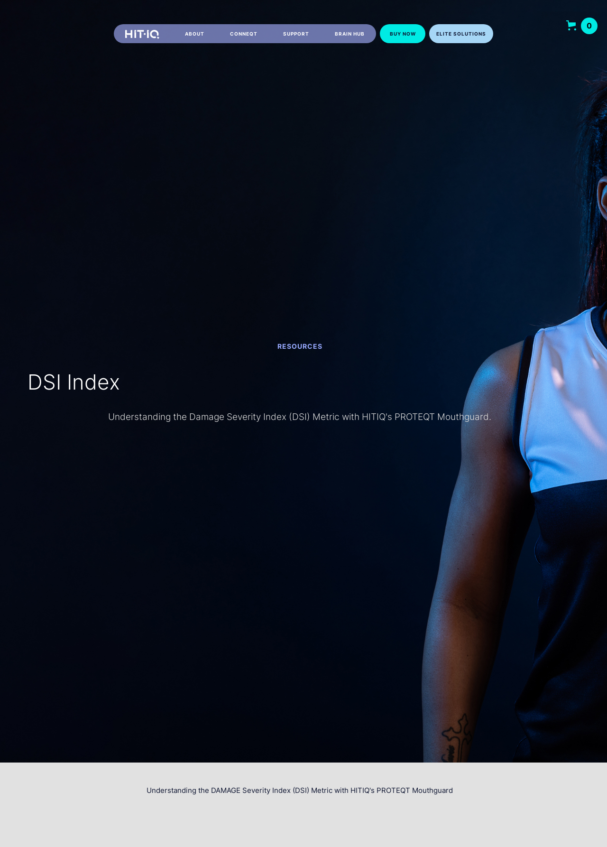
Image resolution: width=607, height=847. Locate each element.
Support (296, 34)
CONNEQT (244, 34)
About (194, 34)
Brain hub (350, 34)
